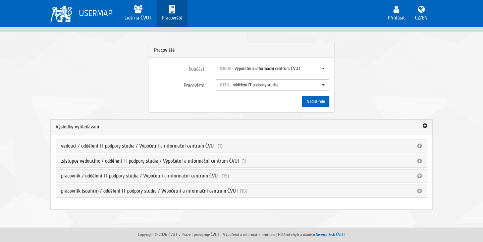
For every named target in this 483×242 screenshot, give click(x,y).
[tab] (241, 127)
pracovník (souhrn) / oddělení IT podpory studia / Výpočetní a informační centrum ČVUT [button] (149, 191)
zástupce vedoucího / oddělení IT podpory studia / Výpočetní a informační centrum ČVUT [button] (150, 161)
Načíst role (316, 101)
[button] (272, 68)
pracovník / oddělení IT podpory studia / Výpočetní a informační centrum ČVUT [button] (140, 176)
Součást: (197, 69)
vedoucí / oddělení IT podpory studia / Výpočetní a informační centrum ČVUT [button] (138, 146)
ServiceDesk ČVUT (330, 234)
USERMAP (96, 13)
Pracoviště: (194, 85)
